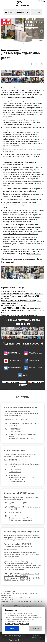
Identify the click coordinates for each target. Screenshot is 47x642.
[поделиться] (31, 64)
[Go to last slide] (4, 31)
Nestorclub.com (39, 637)
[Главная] (22, 8)
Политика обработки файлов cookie (17, 624)
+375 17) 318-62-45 (25, 578)
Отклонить (35, 629)
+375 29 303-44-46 (15, 512)
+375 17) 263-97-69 (27, 574)
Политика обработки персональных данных (17, 635)
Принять (12, 629)
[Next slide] (41, 31)
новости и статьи (13, 50)
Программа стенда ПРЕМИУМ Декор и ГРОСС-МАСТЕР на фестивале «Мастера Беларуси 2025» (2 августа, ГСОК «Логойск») (22, 296)
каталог (9, 12)
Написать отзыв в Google (15, 382)
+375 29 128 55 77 (15, 431)
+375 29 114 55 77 (15, 472)
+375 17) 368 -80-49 (21, 576)
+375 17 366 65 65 (15, 470)
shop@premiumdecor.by (12, 549)
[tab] (20, 43)
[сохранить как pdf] (42, 64)
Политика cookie (14, 640)
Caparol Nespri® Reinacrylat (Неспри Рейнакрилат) (20, 234)
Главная (3, 50)
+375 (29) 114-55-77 (34, 254)
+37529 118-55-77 (27, 544)
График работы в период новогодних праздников (19, 315)
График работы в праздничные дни (14, 291)
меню (20, 12)
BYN (42, 1)
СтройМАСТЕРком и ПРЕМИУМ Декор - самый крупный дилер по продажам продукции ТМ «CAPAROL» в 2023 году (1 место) (22, 310)
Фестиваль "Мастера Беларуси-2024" (14, 306)
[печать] (36, 64)
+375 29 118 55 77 (15, 429)
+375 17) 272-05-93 (25, 580)
